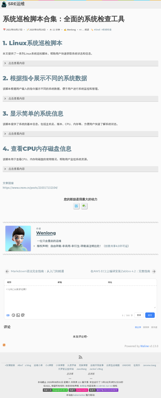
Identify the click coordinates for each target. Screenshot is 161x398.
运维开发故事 (97, 365)
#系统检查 (107, 29)
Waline (144, 346)
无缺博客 (83, 365)
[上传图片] (18, 315)
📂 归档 (86, 4)
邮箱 (60, 282)
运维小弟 (38, 365)
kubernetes (79, 394)
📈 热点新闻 (119, 4)
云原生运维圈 (113, 365)
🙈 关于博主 (152, 4)
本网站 (83, 385)
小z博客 (49, 365)
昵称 (9, 282)
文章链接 (8, 183)
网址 (110, 282)
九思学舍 (71, 365)
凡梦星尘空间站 (66, 368)
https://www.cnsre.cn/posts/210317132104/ (30, 187)
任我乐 (137, 365)
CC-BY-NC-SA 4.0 (104, 385)
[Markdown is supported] (9, 315)
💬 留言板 (136, 4)
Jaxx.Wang (81, 368)
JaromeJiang (149, 365)
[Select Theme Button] (76, 4)
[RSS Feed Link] (80, 358)
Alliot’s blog (24, 365)
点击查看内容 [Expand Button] (14, 63)
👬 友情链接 (101, 4)
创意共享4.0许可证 (116, 246)
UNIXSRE (126, 365)
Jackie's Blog (96, 368)
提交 (150, 315)
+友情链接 (10, 365)
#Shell (97, 29)
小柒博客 (60, 365)
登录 (139, 315)
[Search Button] (67, 4)
